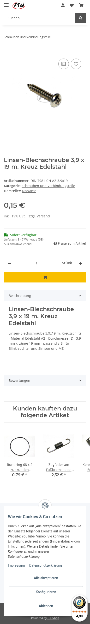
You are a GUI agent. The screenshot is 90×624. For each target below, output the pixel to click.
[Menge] (36, 263)
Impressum (16, 565)
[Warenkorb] (81, 5)
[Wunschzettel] (71, 5)
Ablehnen (46, 606)
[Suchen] (39, 18)
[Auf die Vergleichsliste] (63, 64)
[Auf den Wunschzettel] (76, 64)
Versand (43, 216)
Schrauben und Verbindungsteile (48, 185)
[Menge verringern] (9, 263)
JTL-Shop (53, 618)
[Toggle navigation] (6, 3)
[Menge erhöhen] (80, 263)
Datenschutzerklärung (45, 565)
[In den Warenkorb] (8, 52)
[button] (63, 5)
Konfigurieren (46, 592)
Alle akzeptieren (46, 578)
